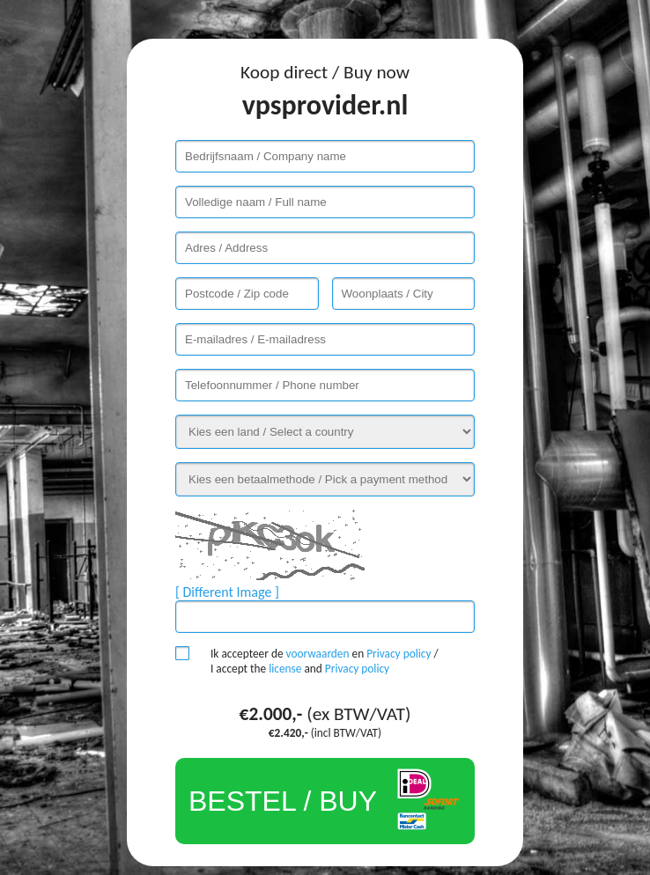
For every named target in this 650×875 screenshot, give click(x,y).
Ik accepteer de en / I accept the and (325, 661)
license (285, 668)
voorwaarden (318, 653)
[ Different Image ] (227, 592)
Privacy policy (398, 653)
